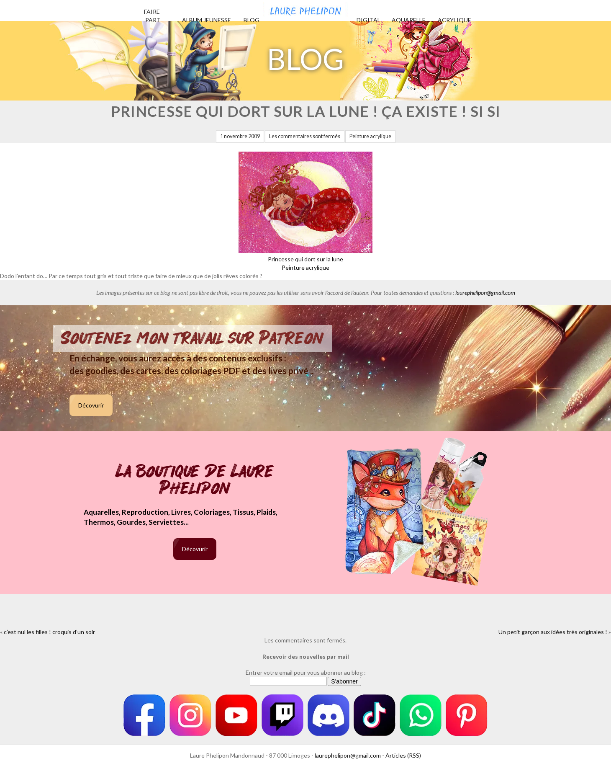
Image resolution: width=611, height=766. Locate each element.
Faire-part (153, 15)
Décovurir (91, 405)
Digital (368, 19)
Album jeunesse (206, 19)
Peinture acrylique (370, 136)
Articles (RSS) (403, 755)
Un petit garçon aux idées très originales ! (552, 631)
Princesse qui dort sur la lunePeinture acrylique (305, 259)
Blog (251, 19)
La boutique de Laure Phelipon (195, 480)
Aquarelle (409, 19)
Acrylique (454, 19)
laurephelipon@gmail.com (485, 292)
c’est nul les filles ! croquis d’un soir (49, 631)
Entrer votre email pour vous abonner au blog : (306, 672)
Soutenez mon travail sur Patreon (192, 338)
